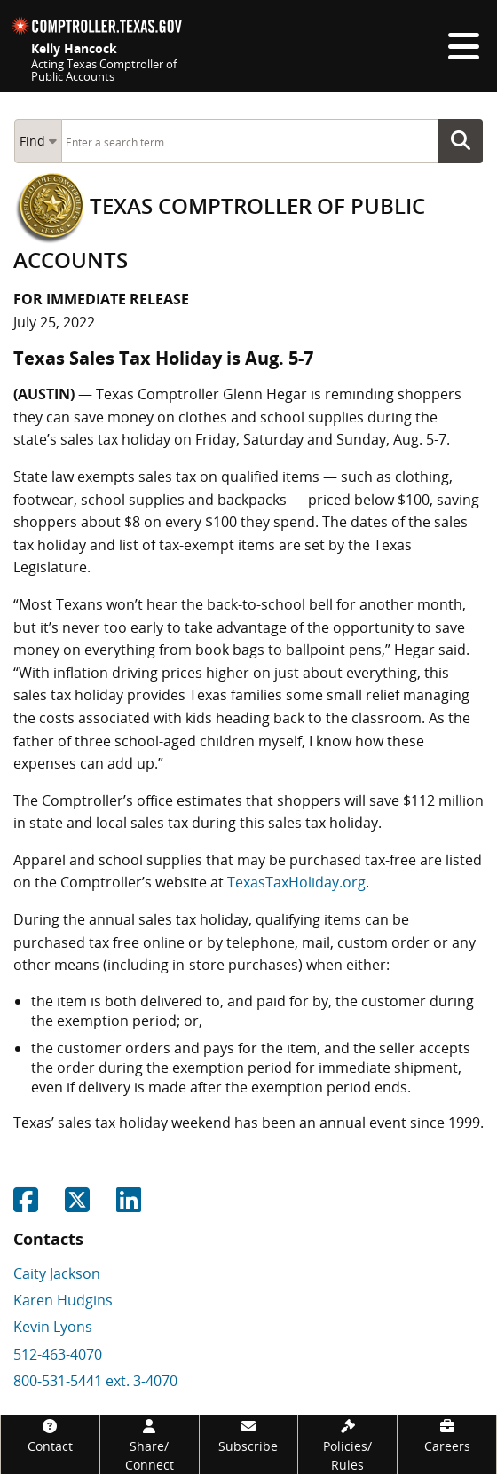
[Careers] (447, 1435)
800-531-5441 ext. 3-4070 (95, 1381)
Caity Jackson (56, 1273)
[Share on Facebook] (25, 1205)
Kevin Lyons (52, 1326)
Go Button (466, 141)
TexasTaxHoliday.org (296, 882)
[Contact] (50, 1435)
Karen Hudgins (63, 1300)
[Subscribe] (249, 1435)
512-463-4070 (57, 1354)
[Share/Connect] (149, 1444)
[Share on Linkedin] (128, 1205)
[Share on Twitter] (77, 1205)
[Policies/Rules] (347, 1444)
